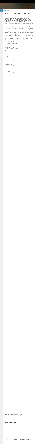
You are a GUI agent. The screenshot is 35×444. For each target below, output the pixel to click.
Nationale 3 (6, 10)
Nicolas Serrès (10, 16)
